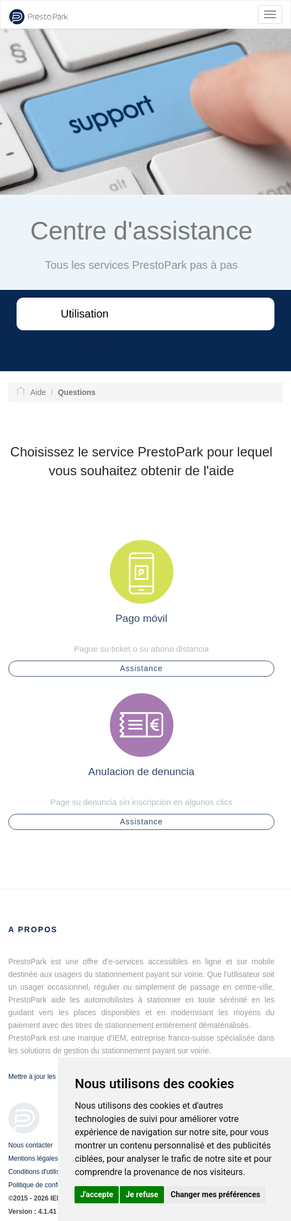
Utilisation (85, 314)
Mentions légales (33, 1158)
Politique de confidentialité (46, 1185)
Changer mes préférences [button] (215, 1194)
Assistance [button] (141, 672)
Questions (85, 347)
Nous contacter (30, 1145)
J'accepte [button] (96, 1194)
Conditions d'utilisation (41, 1172)
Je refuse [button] (141, 1194)
